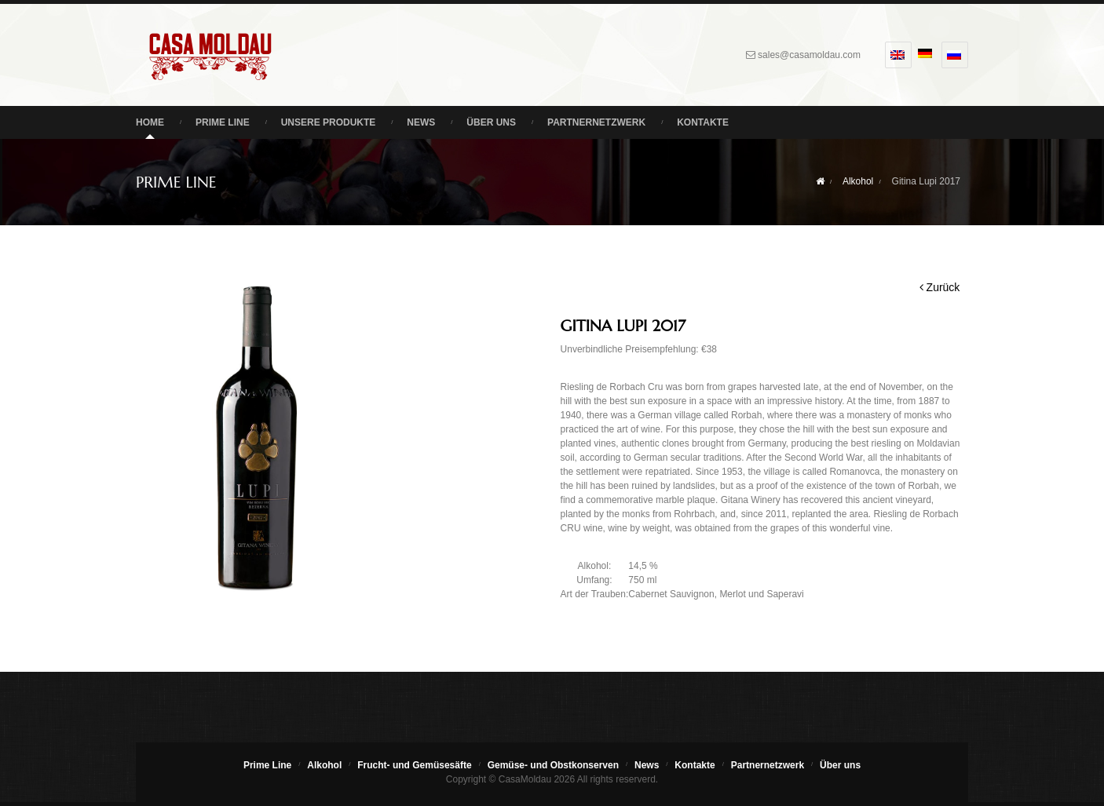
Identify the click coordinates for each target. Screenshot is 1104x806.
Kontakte (703, 122)
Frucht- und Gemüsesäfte (414, 765)
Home (150, 122)
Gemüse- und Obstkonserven (553, 765)
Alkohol (858, 181)
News (421, 122)
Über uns (491, 122)
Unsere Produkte (328, 122)
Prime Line (223, 122)
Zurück (939, 287)
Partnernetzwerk (596, 122)
